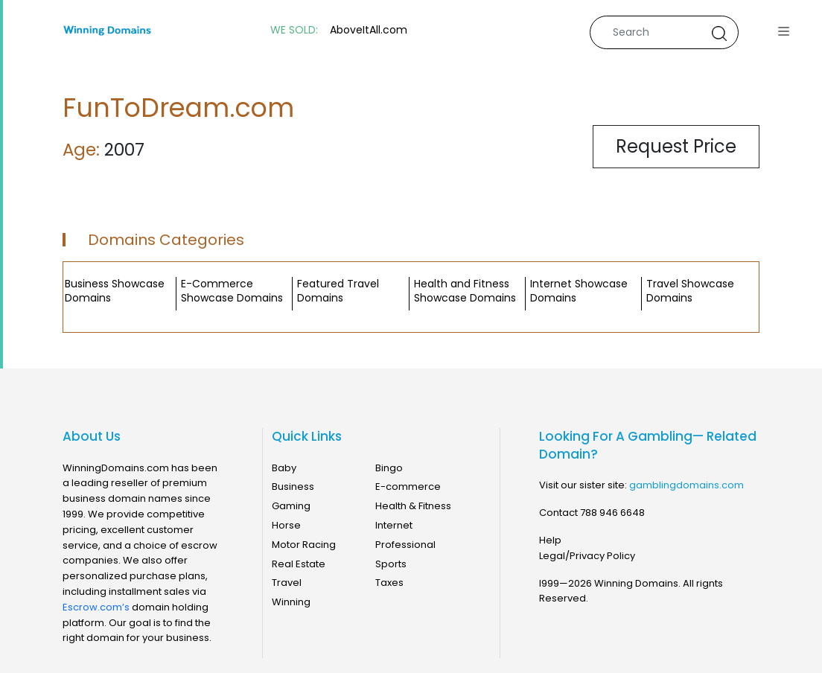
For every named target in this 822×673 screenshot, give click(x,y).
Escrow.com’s (96, 607)
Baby (284, 468)
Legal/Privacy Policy (587, 556)
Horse (286, 525)
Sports (391, 564)
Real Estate (298, 564)
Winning (291, 602)
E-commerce (408, 486)
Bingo (389, 468)
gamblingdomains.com (686, 485)
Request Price (676, 146)
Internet (393, 525)
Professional (405, 545)
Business (293, 486)
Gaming (291, 506)
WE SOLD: (294, 30)
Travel (287, 582)
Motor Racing (304, 545)
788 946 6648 (612, 512)
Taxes (389, 582)
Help (550, 540)
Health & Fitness (413, 506)
